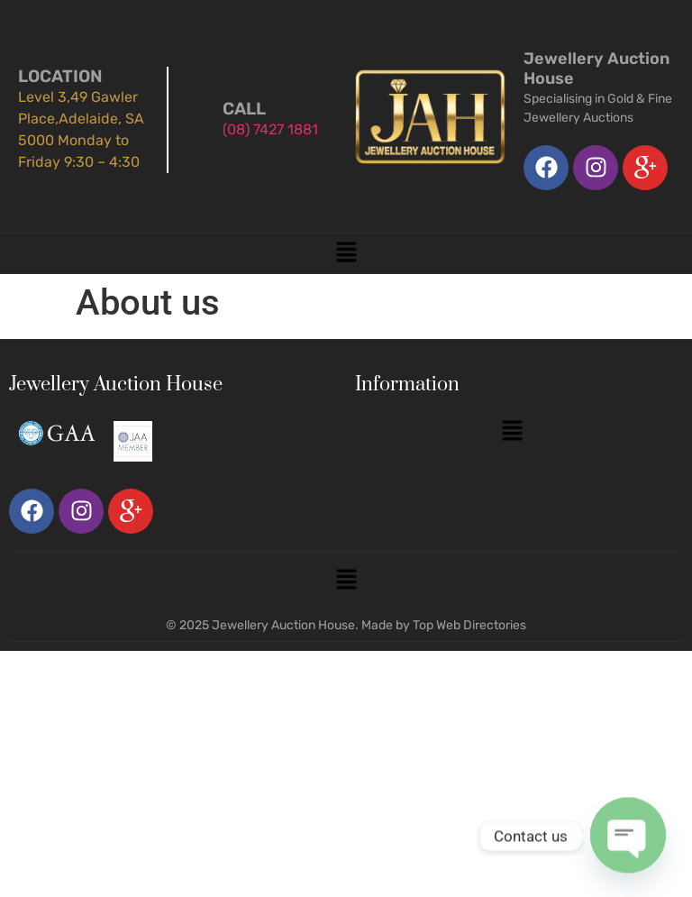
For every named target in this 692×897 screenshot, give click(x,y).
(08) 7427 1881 (270, 129)
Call (244, 108)
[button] (346, 253)
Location (60, 76)
